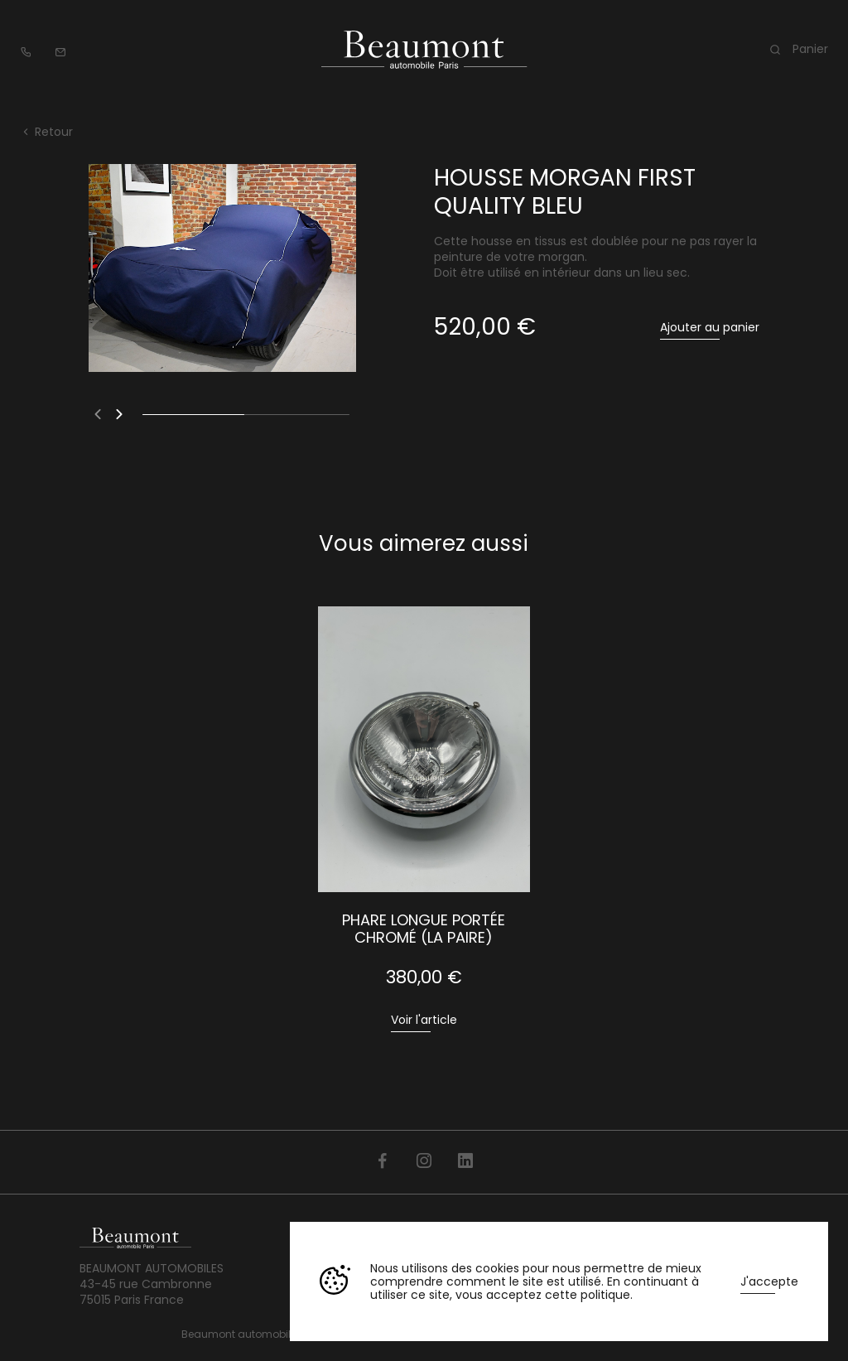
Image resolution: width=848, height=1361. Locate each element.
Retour (46, 131)
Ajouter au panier (709, 327)
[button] (98, 414)
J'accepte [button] (769, 1281)
